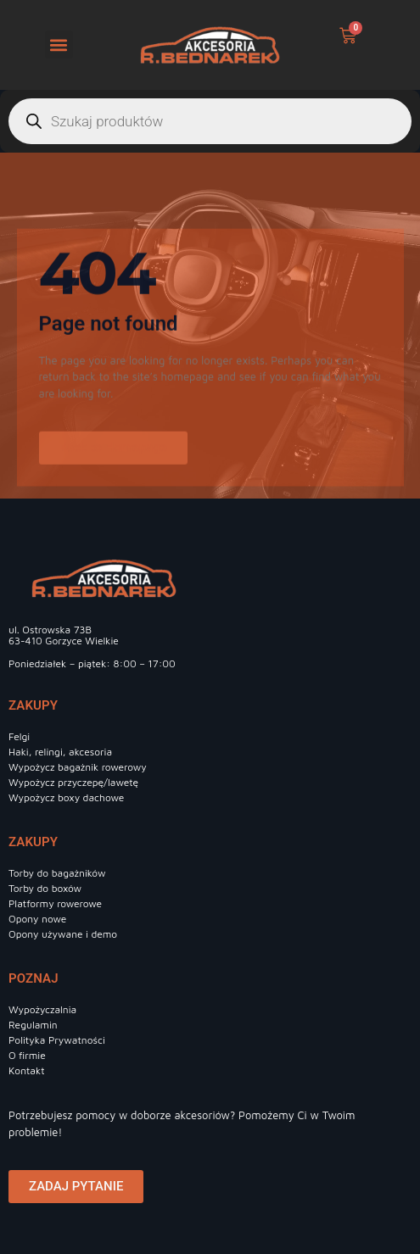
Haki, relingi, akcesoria (60, 751)
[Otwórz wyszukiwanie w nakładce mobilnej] (210, 121)
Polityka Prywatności (56, 1040)
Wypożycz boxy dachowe (66, 797)
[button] (59, 45)
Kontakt (26, 1070)
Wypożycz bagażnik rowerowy (77, 767)
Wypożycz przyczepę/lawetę (73, 782)
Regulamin (33, 1024)
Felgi (19, 736)
